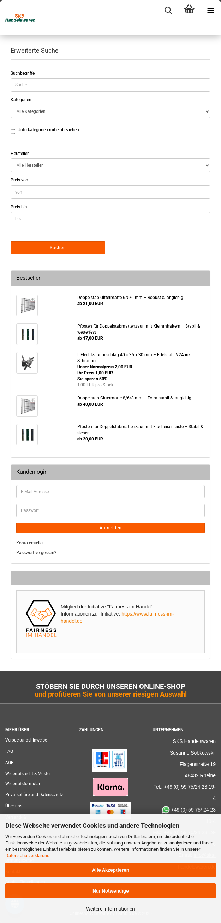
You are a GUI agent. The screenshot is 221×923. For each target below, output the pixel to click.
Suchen (58, 247)
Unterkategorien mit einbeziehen (48, 130)
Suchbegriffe (23, 73)
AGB (9, 762)
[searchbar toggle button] (168, 10)
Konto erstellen (30, 543)
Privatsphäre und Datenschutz (34, 794)
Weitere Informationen (110, 909)
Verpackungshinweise (26, 740)
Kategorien (21, 99)
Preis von (19, 180)
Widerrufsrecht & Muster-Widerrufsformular (28, 778)
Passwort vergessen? (36, 552)
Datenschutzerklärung (27, 855)
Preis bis (19, 206)
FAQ (9, 751)
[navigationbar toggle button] (210, 10)
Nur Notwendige (110, 891)
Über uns (13, 805)
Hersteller (20, 153)
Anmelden (111, 527)
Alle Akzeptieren (110, 870)
